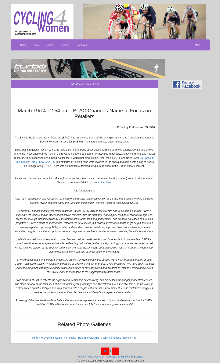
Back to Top (129, 337)
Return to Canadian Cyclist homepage (99, 337)
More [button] (199, 45)
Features (49, 45)
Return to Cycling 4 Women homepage (54, 337)
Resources (81, 45)
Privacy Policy (85, 356)
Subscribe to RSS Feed (119, 356)
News (36, 45)
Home (23, 45)
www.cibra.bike (102, 182)
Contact (99, 356)
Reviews (65, 45)
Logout (139, 356)
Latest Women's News (84, 84)
